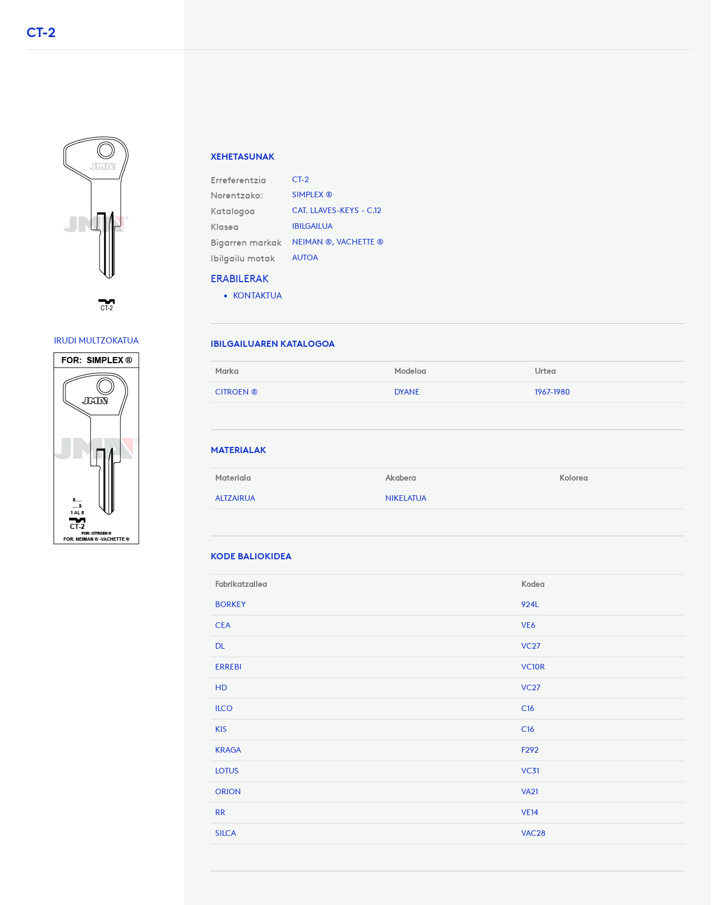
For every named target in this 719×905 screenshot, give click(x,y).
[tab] (448, 157)
